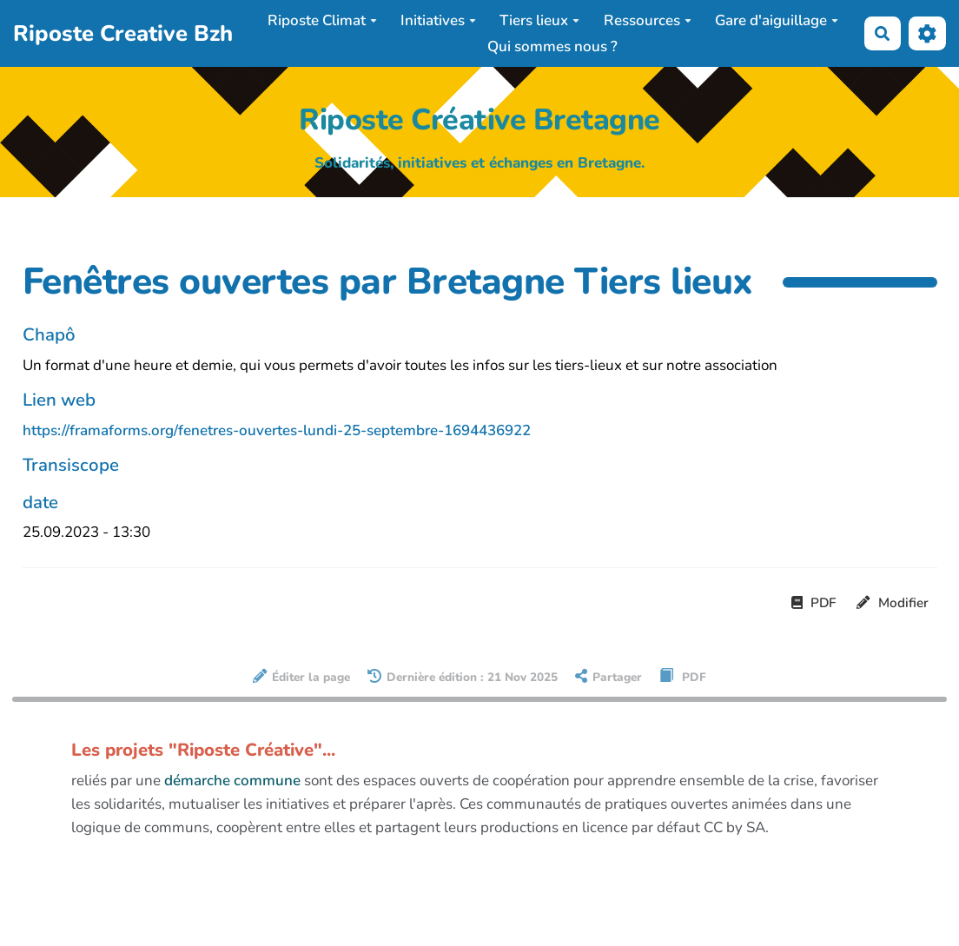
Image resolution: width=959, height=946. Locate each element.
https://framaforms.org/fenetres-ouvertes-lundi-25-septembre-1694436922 (277, 430)
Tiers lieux (539, 20)
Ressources (647, 20)
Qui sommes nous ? (552, 46)
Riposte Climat (322, 20)
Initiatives (438, 20)
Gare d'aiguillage (776, 20)
